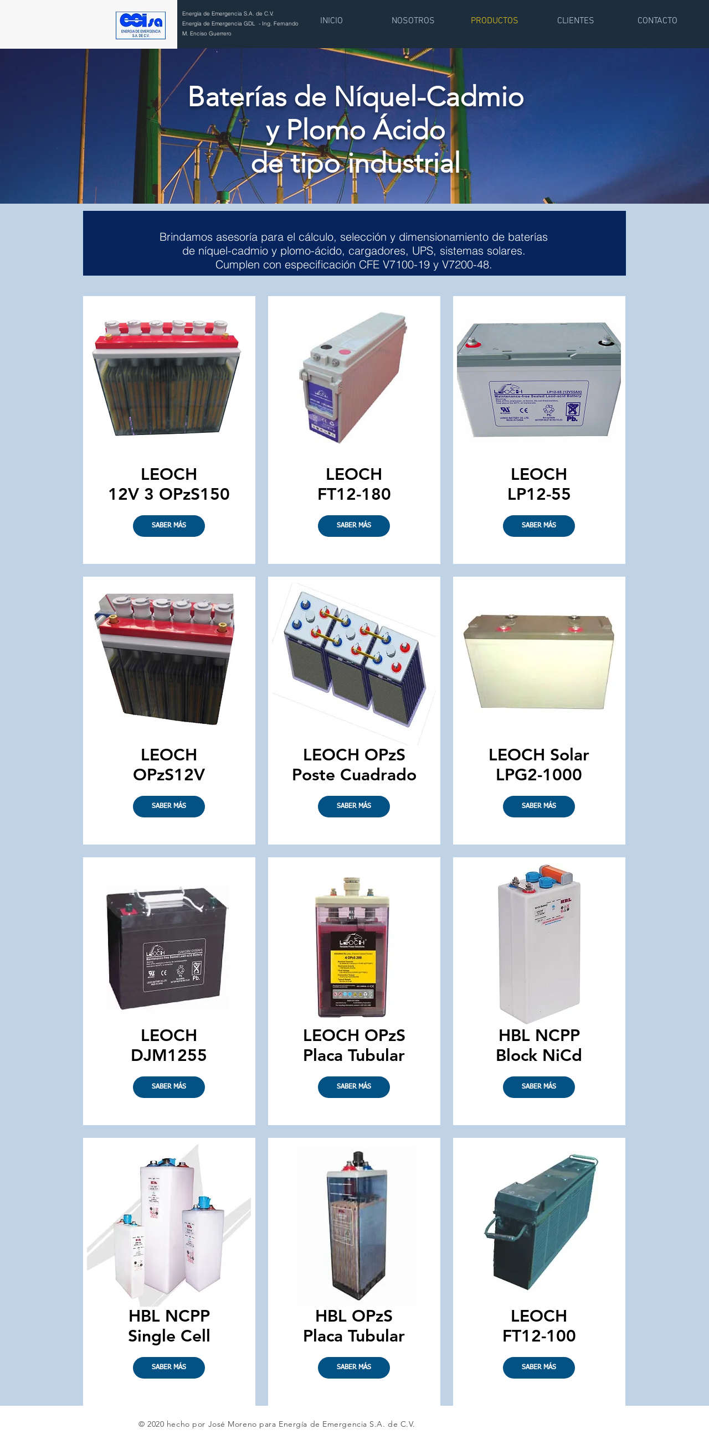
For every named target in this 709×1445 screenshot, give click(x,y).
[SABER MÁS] (169, 526)
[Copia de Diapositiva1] (354, 176)
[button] (169, 806)
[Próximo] (631, 125)
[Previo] (78, 125)
